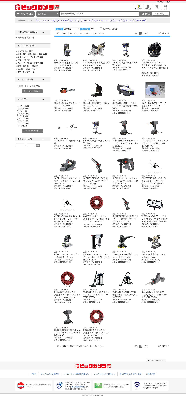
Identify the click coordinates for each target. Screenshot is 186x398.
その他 (23, 126)
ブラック (24, 106)
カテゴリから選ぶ (27, 14)
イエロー (24, 118)
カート (157, 8)
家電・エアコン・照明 (27, 66)
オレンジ (24, 121)
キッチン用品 (25, 51)
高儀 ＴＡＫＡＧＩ (29, 86)
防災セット (128, 20)
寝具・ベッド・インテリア (30, 57)
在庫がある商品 (25, 38)
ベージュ (24, 116)
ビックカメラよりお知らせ (104, 374)
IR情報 (168, 2)
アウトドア (23, 60)
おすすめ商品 (63, 20)
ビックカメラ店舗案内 (50, 374)
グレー (23, 111)
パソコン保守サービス (45, 20)
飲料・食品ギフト (26, 72)
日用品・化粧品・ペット (28, 69)
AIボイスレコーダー (102, 20)
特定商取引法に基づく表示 (130, 374)
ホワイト (24, 108)
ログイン (166, 8)
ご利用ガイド (148, 8)
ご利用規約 (160, 2)
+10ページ (87, 33)
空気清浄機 (140, 20)
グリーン (24, 113)
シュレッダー (87, 20)
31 (96, 33)
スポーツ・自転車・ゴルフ (30, 63)
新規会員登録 (138, 8)
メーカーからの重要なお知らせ (76, 374)
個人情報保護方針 (78, 387)
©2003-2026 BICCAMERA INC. (93, 396)
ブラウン (24, 123)
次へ (100, 33)
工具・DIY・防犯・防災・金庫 (32, 54)
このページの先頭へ (156, 360)
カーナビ (117, 20)
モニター (74, 20)
